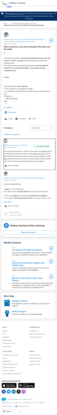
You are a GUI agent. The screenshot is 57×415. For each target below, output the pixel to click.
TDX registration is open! (14, 14)
